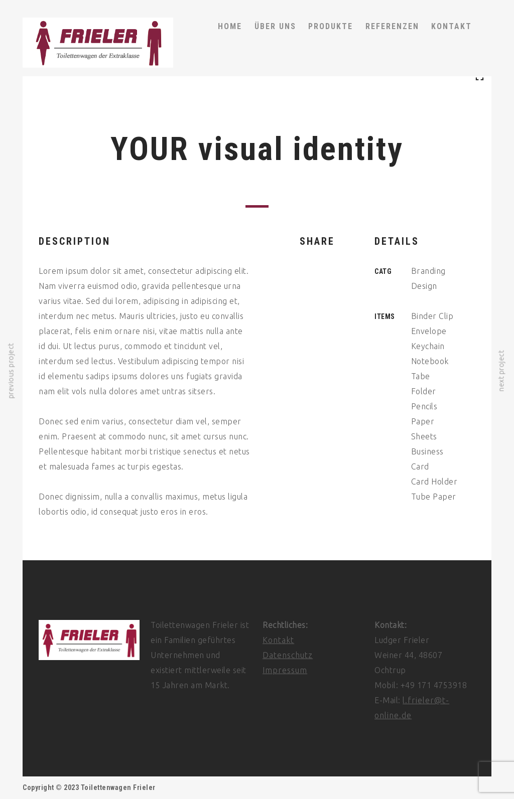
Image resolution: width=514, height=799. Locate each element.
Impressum (285, 670)
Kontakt (278, 640)
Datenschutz (288, 655)
